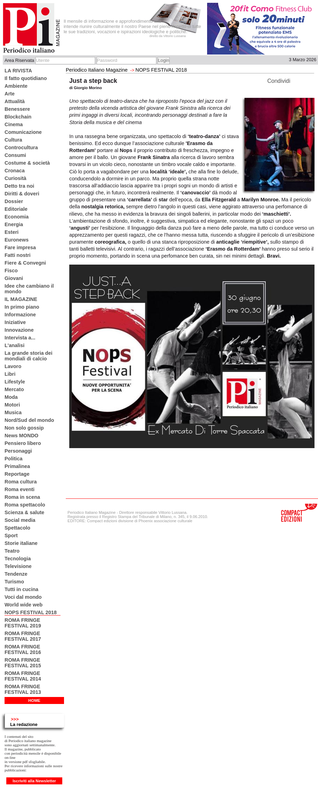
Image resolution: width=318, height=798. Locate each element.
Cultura (13, 140)
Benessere (17, 109)
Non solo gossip (24, 428)
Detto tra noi (19, 186)
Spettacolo (17, 528)
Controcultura (21, 147)
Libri (10, 374)
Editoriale (16, 209)
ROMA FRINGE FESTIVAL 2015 (23, 662)
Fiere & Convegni (25, 263)
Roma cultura (21, 481)
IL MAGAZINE (21, 299)
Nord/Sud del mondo (29, 420)
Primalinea (17, 466)
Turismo (14, 581)
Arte (10, 93)
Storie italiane (21, 543)
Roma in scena (22, 497)
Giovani (14, 278)
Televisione (18, 566)
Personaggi (18, 451)
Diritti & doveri (22, 193)
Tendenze (16, 574)
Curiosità (15, 178)
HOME (34, 700)
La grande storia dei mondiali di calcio (28, 355)
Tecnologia (18, 558)
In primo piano (22, 307)
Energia (14, 224)
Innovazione (19, 330)
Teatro (12, 551)
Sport (11, 535)
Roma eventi (20, 489)
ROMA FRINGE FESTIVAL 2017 (23, 636)
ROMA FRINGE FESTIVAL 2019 (23, 622)
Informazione (20, 314)
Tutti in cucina (21, 589)
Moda (11, 397)
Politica (13, 458)
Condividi (278, 81)
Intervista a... (20, 337)
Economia (17, 217)
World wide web (23, 605)
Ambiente (16, 86)
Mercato (14, 389)
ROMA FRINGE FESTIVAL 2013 (23, 689)
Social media (20, 520)
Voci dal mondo (23, 597)
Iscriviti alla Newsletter (34, 781)
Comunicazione (23, 132)
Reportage (17, 474)
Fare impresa (20, 247)
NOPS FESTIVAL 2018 (31, 612)
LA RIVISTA (18, 70)
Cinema (14, 124)
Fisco (11, 270)
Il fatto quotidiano (26, 78)
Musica (13, 412)
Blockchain (18, 117)
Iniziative (15, 322)
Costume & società (27, 163)
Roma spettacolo (25, 505)
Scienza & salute (24, 512)
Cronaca (15, 170)
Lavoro (13, 366)
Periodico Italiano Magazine (97, 70)
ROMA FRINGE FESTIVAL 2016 (23, 649)
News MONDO (21, 435)
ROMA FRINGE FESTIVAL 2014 (23, 676)
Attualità (15, 101)
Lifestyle (15, 381)
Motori (12, 405)
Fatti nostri (17, 255)
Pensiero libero (23, 443)
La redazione (23, 724)
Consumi (15, 155)
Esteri (12, 232)
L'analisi (14, 345)
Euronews (17, 240)
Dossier (14, 201)
